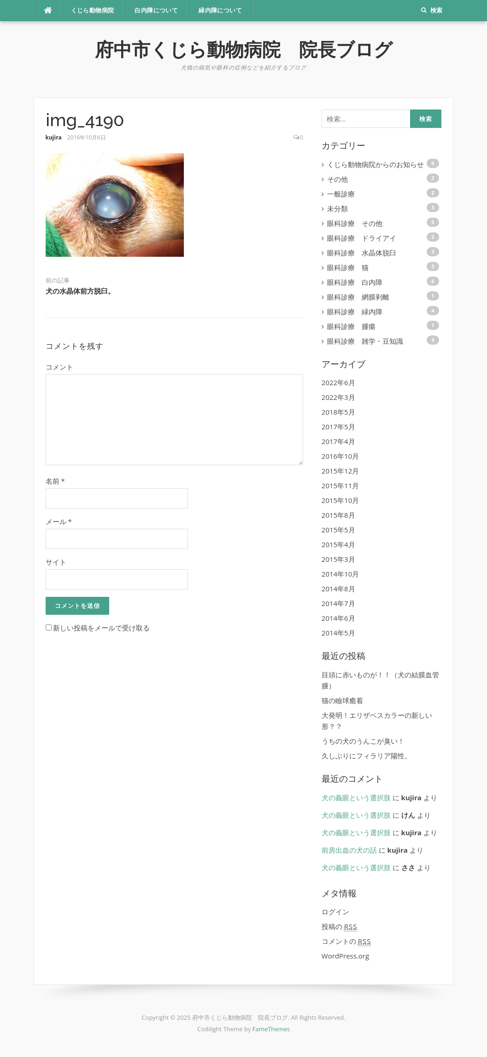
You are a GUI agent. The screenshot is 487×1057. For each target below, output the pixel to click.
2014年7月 (338, 603)
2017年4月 (338, 441)
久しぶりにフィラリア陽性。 (366, 755)
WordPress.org (345, 955)
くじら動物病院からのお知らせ (375, 164)
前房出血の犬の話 (349, 850)
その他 (337, 179)
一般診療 (341, 193)
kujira (54, 137)
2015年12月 (340, 470)
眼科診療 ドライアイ (361, 238)
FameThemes (271, 1029)
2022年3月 (338, 397)
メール (59, 521)
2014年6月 (338, 618)
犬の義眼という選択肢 (356, 797)
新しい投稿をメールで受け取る (101, 627)
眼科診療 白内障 (354, 282)
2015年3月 (338, 559)
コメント (59, 366)
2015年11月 (340, 485)
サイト (56, 561)
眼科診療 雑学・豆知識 (365, 341)
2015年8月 (338, 515)
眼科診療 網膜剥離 (358, 296)
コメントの (346, 941)
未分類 (337, 208)
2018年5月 (338, 411)
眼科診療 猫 (348, 267)
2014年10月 (340, 573)
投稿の (340, 926)
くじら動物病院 (92, 10)
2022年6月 (338, 382)
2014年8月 (338, 588)
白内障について (156, 10)
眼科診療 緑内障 (354, 311)
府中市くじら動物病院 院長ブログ (244, 49)
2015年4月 (338, 544)
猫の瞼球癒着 (342, 700)
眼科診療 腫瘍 (351, 326)
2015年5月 (338, 529)
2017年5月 (338, 426)
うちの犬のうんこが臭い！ (363, 740)
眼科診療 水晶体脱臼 (361, 252)
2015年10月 (340, 500)
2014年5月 (338, 632)
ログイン (335, 911)
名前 (55, 480)
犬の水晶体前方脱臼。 (80, 291)
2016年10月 (340, 456)
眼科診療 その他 (354, 223)
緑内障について (220, 10)
